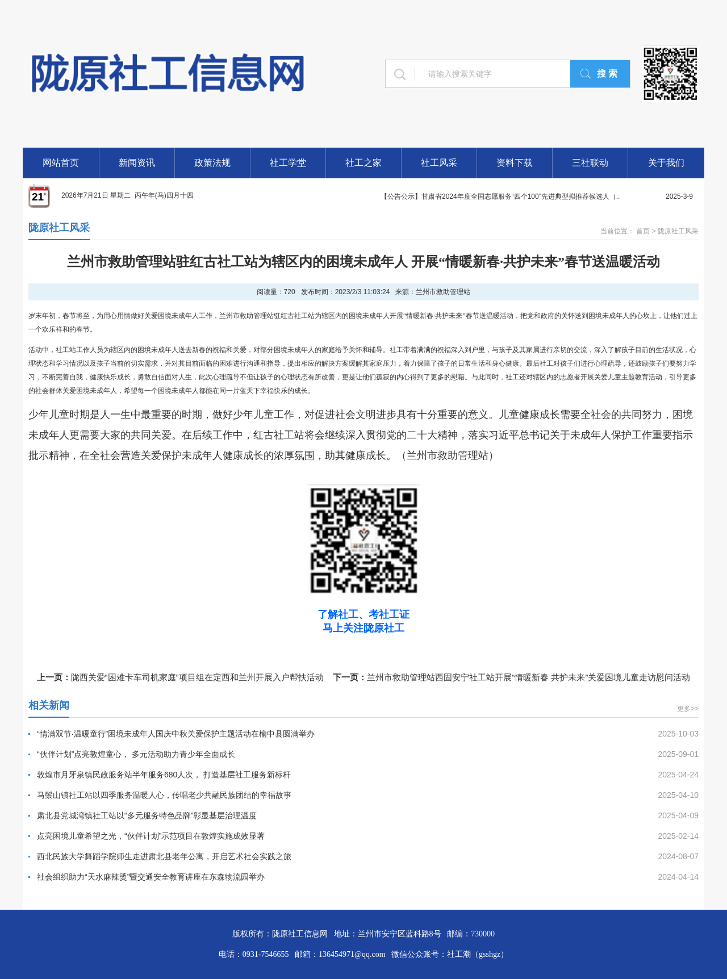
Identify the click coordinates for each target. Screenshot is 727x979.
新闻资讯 (137, 163)
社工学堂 (288, 163)
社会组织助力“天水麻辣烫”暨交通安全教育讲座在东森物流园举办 (151, 876)
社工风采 (439, 163)
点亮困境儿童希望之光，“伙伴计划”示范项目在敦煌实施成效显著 (151, 835)
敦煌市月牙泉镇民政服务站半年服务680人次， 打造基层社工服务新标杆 (164, 774)
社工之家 (363, 163)
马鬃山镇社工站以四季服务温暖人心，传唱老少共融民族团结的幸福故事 (164, 795)
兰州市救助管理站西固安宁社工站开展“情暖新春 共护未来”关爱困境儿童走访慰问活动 (528, 677)
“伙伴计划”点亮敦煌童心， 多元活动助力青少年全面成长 (136, 754)
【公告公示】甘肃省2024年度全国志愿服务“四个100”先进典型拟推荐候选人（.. (500, 196)
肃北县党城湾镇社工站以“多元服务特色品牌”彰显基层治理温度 (147, 815)
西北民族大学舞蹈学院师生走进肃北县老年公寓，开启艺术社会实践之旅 (164, 856)
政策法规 (212, 163)
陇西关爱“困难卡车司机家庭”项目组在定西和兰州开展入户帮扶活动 (197, 677)
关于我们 (666, 163)
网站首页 (61, 163)
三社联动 (590, 163)
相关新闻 (48, 705)
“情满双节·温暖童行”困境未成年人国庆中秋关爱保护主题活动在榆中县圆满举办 (176, 733)
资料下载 (514, 163)
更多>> (688, 709)
